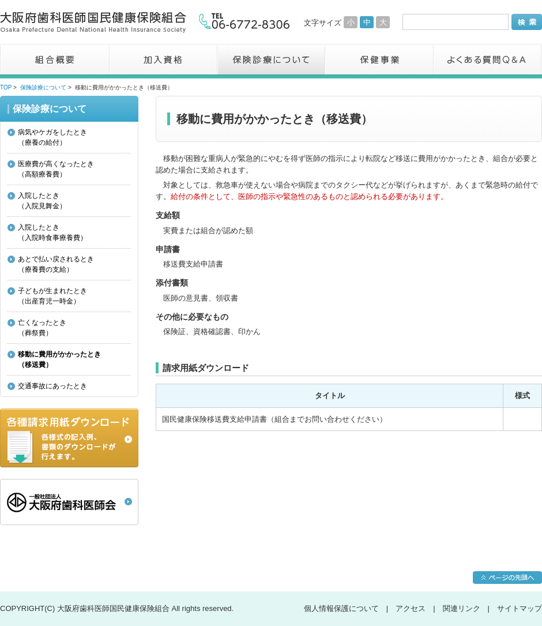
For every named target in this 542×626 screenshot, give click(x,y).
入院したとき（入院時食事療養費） (52, 232)
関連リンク (461, 608)
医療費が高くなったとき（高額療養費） (56, 169)
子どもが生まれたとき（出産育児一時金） (52, 296)
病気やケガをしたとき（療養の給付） (52, 137)
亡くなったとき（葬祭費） (42, 327)
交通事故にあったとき (52, 386)
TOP (6, 87)
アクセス (411, 608)
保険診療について (43, 87)
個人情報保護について (341, 608)
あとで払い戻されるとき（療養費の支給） (56, 264)
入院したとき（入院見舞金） (42, 201)
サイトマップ (519, 608)
